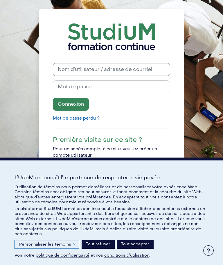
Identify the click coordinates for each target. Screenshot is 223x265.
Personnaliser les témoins (47, 244)
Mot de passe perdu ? (76, 118)
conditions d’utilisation (126, 255)
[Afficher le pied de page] (208, 250)
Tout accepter (135, 244)
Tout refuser (98, 244)
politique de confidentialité (62, 255)
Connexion (71, 104)
